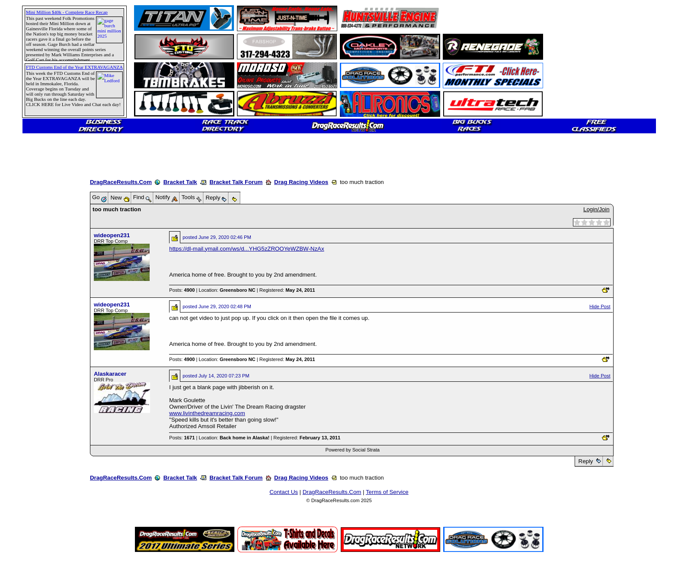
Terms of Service (387, 492)
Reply (586, 461)
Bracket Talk (180, 182)
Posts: (182, 290)
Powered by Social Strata (352, 449)
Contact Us (283, 492)
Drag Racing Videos (301, 182)
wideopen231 (112, 235)
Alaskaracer (110, 374)
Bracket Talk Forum (235, 182)
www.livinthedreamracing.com (207, 413)
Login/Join (596, 209)
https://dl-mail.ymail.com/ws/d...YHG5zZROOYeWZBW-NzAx (246, 248)
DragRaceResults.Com (121, 182)
